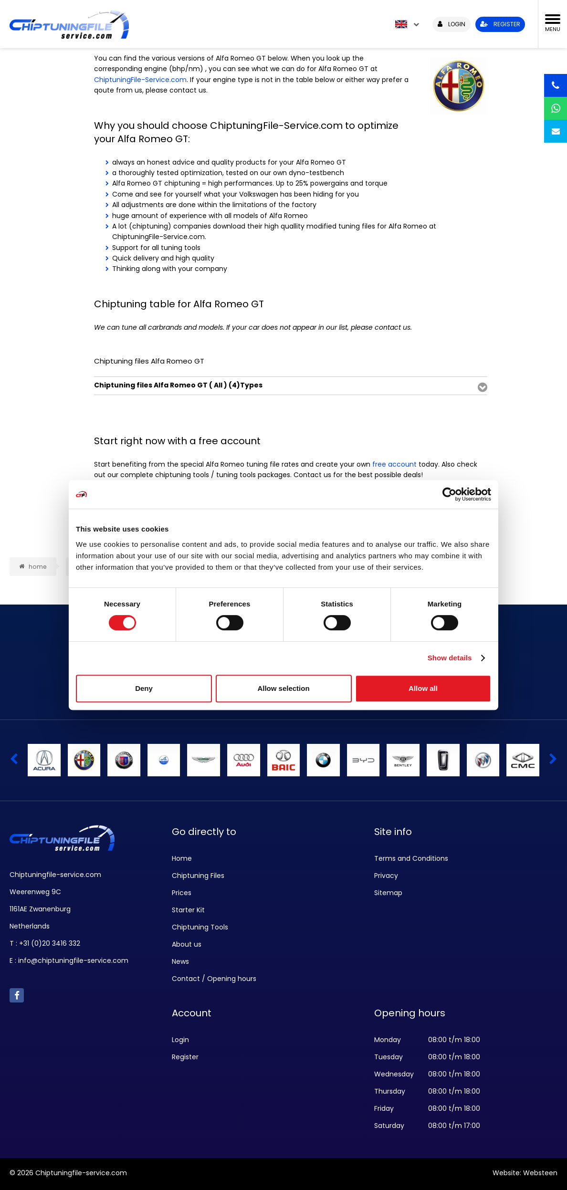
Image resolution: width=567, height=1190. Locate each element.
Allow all (423, 688)
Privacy (386, 875)
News (180, 961)
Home (182, 858)
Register (185, 1057)
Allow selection (283, 688)
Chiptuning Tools (200, 927)
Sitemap (388, 893)
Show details (450, 658)
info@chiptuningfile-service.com (73, 960)
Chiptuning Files (198, 875)
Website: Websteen (525, 1173)
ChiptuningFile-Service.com (140, 79)
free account (394, 464)
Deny (144, 688)
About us (186, 944)
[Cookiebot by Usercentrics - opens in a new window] (449, 494)
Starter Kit (188, 910)
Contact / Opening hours (214, 978)
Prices (181, 893)
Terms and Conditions (411, 858)
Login (180, 1039)
